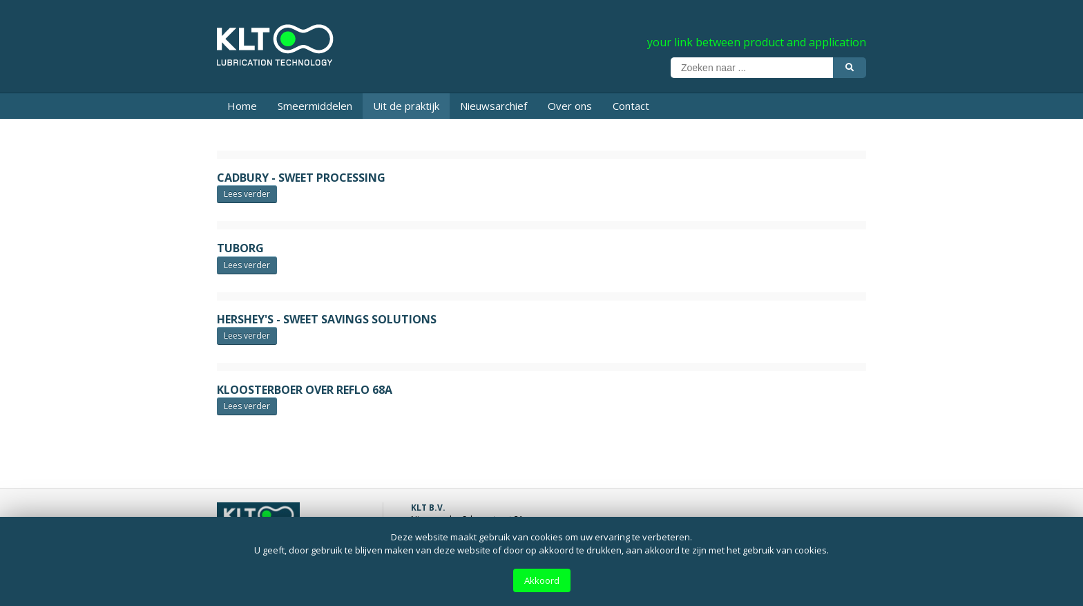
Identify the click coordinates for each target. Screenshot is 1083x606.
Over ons (570, 106)
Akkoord (541, 580)
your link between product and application (756, 42)
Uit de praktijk (406, 106)
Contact (631, 106)
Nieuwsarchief (493, 106)
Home (242, 106)
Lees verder (247, 194)
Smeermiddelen (315, 106)
